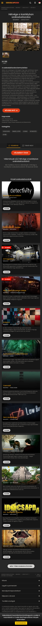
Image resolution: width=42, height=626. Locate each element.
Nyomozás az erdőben (12, 196)
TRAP (11, 261)
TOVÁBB (6, 240)
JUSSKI (12, 356)
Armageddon (8, 259)
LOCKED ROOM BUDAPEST (17, 451)
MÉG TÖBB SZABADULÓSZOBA (21, 566)
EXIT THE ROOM (14, 482)
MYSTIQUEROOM (14, 324)
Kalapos (6, 322)
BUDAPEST (16, 20)
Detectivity (26, 7)
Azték (5, 481)
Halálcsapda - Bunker (11, 227)
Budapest (18, 7)
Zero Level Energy (10, 417)
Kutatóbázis (8, 449)
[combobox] (35, 3)
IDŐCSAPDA (13, 229)
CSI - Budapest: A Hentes (13, 512)
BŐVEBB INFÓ (10, 110)
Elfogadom (21, 623)
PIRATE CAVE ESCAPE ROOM (17, 546)
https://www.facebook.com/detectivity (19, 122)
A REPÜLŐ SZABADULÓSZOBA (17, 292)
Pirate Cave (7, 544)
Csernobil (7, 386)
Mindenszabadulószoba (7, 7)
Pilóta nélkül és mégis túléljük (14, 291)
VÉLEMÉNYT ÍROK (21, 153)
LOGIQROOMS (14, 419)
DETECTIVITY (25, 20)
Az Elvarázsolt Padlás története (15, 354)
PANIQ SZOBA (13, 387)
